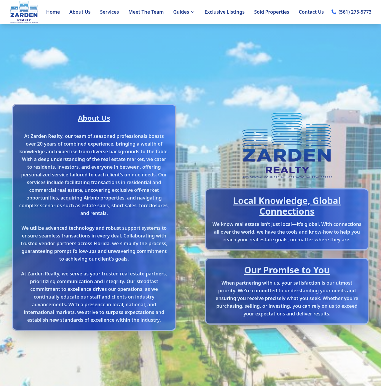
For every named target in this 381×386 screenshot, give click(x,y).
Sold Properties (271, 12)
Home (53, 12)
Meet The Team (146, 12)
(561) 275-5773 (355, 12)
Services (109, 12)
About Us (79, 12)
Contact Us (311, 12)
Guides (184, 12)
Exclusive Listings (225, 12)
